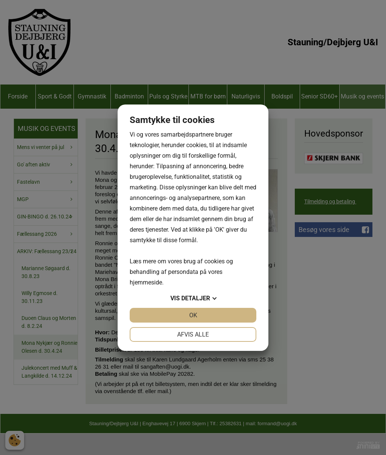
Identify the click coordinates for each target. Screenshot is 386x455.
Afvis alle (193, 334)
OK (193, 315)
